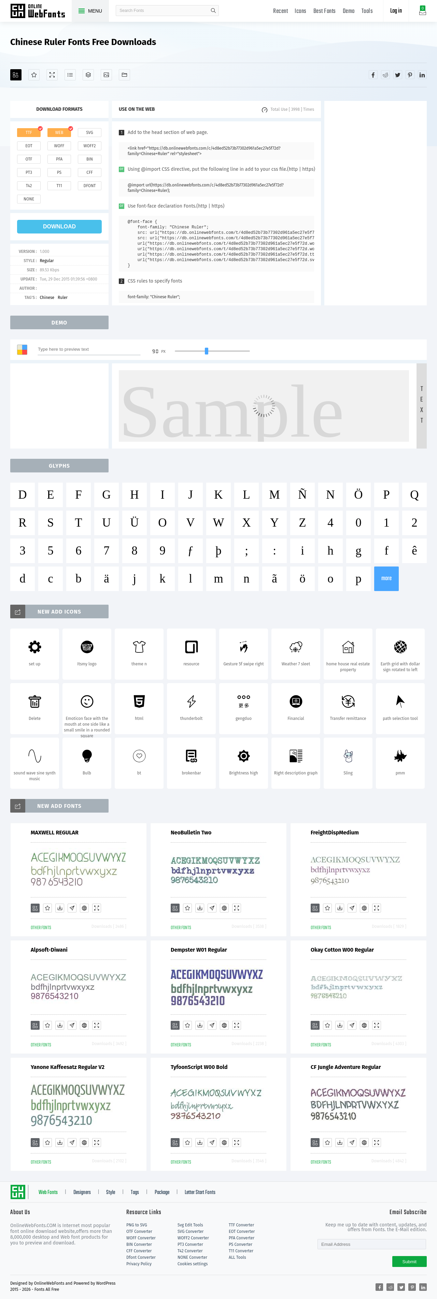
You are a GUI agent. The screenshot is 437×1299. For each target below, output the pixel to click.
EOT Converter (242, 1231)
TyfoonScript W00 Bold (199, 1067)
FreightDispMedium (335, 832)
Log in (396, 11)
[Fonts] (124, 74)
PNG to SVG (136, 1225)
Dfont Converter (141, 1257)
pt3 (29, 172)
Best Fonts (324, 11)
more (386, 579)
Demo (349, 11)
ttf (29, 132)
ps (59, 172)
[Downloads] (59, 908)
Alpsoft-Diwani (49, 950)
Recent (280, 11)
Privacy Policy (139, 1264)
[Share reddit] (385, 74)
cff (89, 172)
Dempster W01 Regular (199, 950)
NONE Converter (192, 1257)
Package (162, 1192)
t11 (59, 185)
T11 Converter (241, 1251)
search (213, 10)
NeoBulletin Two (191, 832)
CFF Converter (139, 1251)
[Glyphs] (70, 74)
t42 (29, 185)
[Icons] (106, 74)
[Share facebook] (373, 74)
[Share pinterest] (410, 74)
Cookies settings (193, 1264)
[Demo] (52, 74)
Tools (367, 11)
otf (29, 159)
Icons (301, 11)
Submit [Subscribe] (410, 1261)
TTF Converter (241, 1225)
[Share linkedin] (422, 74)
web (59, 132)
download (59, 226)
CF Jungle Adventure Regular (346, 1067)
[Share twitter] (397, 74)
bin (89, 159)
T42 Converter (190, 1251)
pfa (59, 159)
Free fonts (41, 11)
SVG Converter (190, 1231)
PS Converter (240, 1244)
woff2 (90, 146)
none (29, 199)
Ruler (63, 297)
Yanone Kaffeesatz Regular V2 (67, 1067)
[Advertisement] (375, 203)
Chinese (47, 297)
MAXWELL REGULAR (55, 832)
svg (89, 132)
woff (59, 146)
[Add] (16, 74)
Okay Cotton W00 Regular (342, 950)
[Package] (88, 74)
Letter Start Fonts (200, 1192)
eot (28, 146)
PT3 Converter (190, 1244)
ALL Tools (237, 1257)
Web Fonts (48, 1192)
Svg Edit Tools (190, 1225)
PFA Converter (241, 1238)
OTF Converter (139, 1231)
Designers (82, 1192)
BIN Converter (139, 1244)
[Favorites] (34, 74)
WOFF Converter (141, 1238)
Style (110, 1192)
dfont (89, 185)
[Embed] (84, 908)
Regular (47, 260)
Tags (135, 1192)
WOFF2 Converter (193, 1238)
